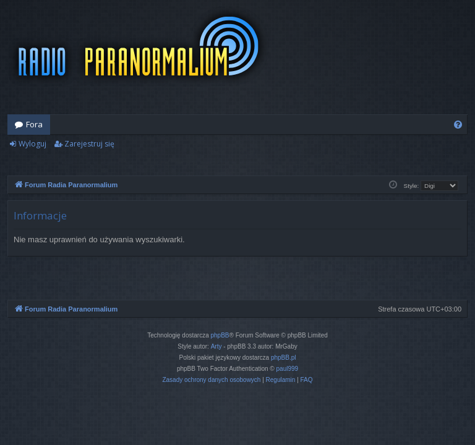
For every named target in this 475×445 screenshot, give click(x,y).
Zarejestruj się (89, 143)
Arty (216, 346)
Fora (34, 124)
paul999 (287, 368)
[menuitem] (458, 124)
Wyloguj (32, 143)
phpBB (220, 335)
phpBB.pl (283, 357)
